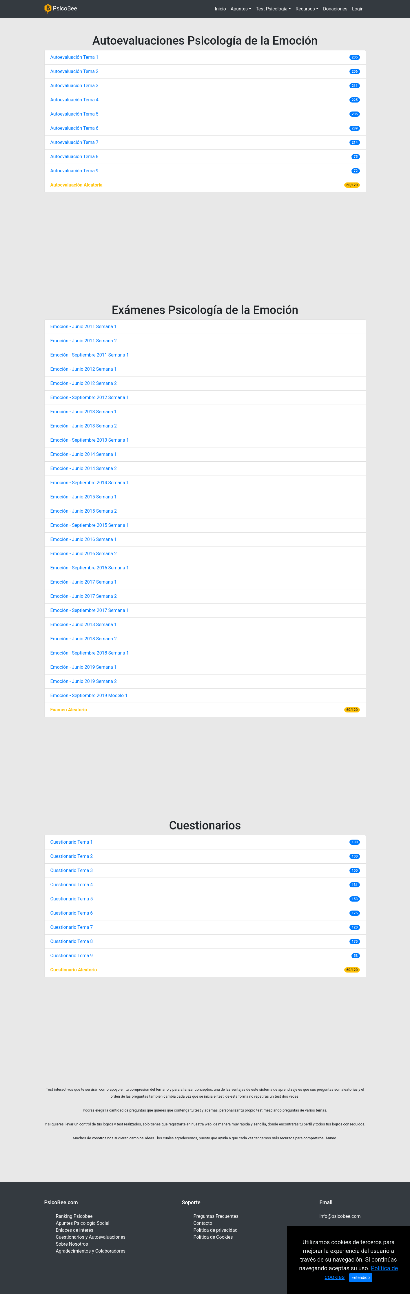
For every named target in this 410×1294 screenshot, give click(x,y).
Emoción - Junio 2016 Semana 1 (83, 539)
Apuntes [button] (239, 9)
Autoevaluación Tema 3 (74, 85)
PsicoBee (60, 9)
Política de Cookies (213, 1237)
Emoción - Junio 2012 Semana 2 (83, 383)
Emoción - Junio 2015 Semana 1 (83, 497)
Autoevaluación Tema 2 (74, 71)
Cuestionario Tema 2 (71, 856)
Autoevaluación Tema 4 (74, 100)
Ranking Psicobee (74, 1216)
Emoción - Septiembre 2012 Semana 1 (89, 397)
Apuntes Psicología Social (83, 1223)
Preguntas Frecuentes (216, 1216)
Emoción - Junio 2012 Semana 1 (83, 369)
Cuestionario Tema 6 (71, 913)
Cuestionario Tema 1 (71, 842)
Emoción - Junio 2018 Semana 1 (83, 624)
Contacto (203, 1223)
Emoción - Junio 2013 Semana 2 (83, 426)
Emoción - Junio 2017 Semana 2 (83, 596)
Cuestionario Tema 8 (71, 941)
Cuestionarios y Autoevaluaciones (90, 1237)
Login (357, 9)
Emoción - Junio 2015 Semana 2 (83, 511)
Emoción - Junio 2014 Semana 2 (83, 468)
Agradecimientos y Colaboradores (90, 1251)
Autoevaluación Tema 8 (74, 156)
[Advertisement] (205, 246)
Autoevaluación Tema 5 (74, 114)
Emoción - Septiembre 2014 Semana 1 (89, 482)
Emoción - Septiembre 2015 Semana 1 (89, 525)
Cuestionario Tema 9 (71, 955)
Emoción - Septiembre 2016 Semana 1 (89, 568)
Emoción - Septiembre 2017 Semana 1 (89, 610)
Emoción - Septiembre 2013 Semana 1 (89, 440)
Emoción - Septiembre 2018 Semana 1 (89, 653)
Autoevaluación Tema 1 (74, 57)
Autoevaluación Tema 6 (74, 128)
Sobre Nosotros (72, 1244)
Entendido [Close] (361, 1284)
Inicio (221, 9)
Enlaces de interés (75, 1230)
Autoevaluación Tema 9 (74, 170)
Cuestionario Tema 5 (71, 899)
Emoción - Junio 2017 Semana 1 (83, 582)
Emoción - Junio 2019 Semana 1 (83, 667)
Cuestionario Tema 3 (71, 870)
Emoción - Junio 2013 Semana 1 (83, 411)
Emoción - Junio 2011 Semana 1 (83, 326)
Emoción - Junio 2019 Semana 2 (83, 681)
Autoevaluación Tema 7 (74, 142)
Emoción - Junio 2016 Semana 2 (83, 553)
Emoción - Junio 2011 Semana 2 (83, 340)
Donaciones (335, 9)
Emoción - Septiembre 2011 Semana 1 (89, 355)
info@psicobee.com (340, 1216)
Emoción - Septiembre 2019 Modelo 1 (89, 695)
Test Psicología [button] (271, 9)
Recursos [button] (305, 9)
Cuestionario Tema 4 (71, 884)
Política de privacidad (216, 1230)
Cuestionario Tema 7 (71, 927)
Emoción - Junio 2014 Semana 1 (83, 454)
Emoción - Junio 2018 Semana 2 (83, 638)
